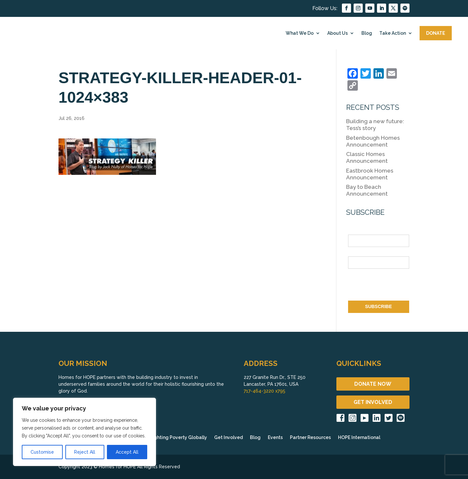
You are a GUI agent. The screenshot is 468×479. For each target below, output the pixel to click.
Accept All (127, 452)
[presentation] (397, 286)
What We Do (300, 33)
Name (354, 231)
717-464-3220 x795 (264, 391)
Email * (355, 252)
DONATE (435, 33)
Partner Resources (310, 437)
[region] (84, 432)
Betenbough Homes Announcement (373, 141)
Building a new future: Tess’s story (375, 124)
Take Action (392, 33)
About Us (337, 33)
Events (275, 437)
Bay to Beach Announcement (367, 190)
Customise (42, 452)
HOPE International (359, 437)
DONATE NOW (372, 384)
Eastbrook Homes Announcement (369, 174)
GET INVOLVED (373, 402)
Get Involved (228, 437)
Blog (366, 33)
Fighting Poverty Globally (178, 437)
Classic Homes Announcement (367, 157)
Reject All (84, 452)
